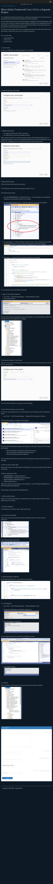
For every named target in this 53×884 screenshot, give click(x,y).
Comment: (47, 732)
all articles (3, 5)
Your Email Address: (44, 758)
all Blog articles (11, 5)
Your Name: (47, 751)
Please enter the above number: (41, 770)
